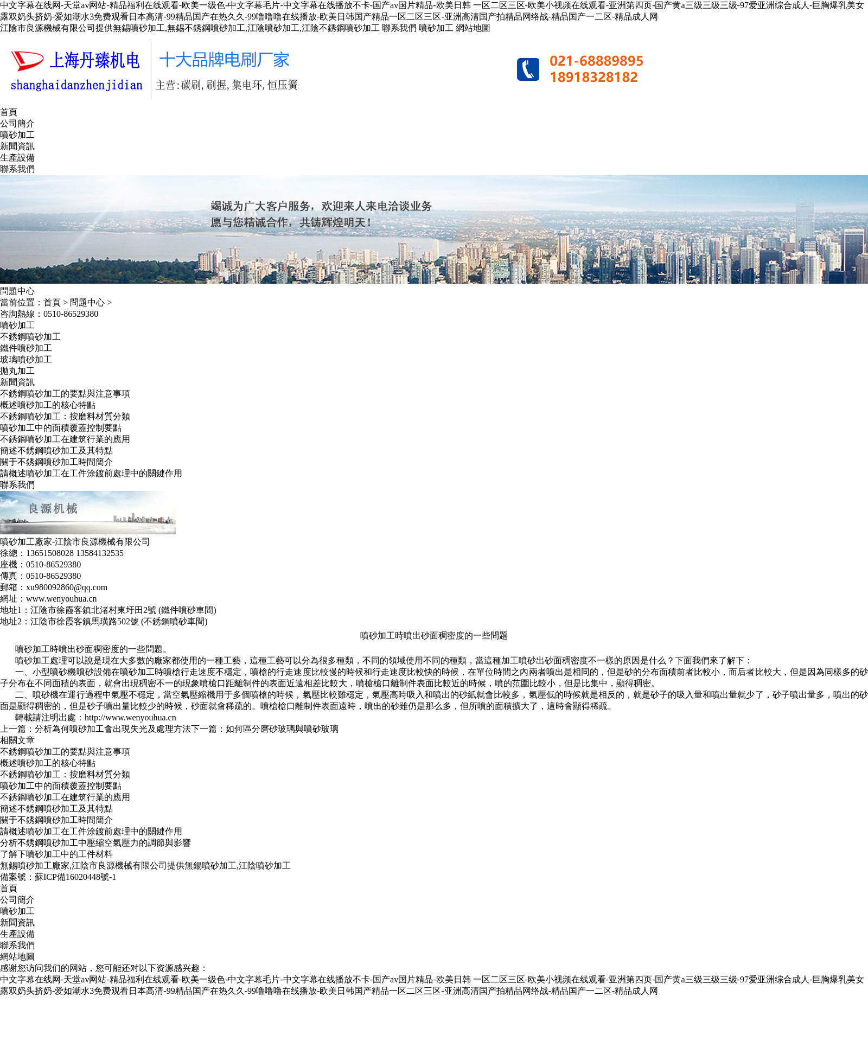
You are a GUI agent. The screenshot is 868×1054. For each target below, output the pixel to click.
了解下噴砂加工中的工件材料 (56, 854)
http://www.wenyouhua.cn (130, 717)
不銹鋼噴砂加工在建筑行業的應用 (65, 439)
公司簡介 (17, 123)
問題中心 (87, 302)
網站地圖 (473, 28)
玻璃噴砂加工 (26, 359)
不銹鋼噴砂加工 (30, 336)
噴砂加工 (436, 28)
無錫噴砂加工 (210, 865)
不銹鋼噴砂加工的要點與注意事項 (65, 393)
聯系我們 (399, 28)
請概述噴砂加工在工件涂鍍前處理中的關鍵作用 (91, 473)
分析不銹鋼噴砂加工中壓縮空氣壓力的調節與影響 (95, 842)
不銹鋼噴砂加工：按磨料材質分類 (65, 416)
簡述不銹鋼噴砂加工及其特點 (56, 450)
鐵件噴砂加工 (26, 348)
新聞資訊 (17, 146)
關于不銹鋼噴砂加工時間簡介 (56, 462)
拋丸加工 (17, 370)
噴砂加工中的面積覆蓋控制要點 (61, 427)
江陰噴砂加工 (265, 865)
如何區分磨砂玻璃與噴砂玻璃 (282, 728)
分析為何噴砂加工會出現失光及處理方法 (113, 728)
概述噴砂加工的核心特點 (47, 405)
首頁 (8, 112)
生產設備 (17, 157)
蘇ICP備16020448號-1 (75, 876)
